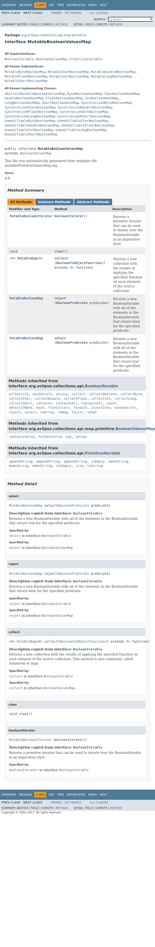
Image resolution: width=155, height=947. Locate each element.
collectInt (101, 398)
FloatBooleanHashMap (64, 98)
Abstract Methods (93, 202)
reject (60, 298)
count (111, 403)
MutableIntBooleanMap (69, 76)
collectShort (20, 403)
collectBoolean (103, 394)
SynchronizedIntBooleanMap (83, 112)
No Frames (73, 13)
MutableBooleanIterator (31, 216)
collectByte (131, 394)
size (79, 466)
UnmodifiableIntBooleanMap (29, 130)
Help (103, 5)
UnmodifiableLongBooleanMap (81, 130)
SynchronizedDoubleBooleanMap (84, 107)
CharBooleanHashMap (122, 94)
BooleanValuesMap (51, 59)
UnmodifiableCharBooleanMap (82, 121)
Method (62, 24)
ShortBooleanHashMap (60, 103)
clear (59, 251)
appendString (20, 461)
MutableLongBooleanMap (111, 76)
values (81, 437)
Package (25, 5)
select (60, 338)
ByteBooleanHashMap (84, 94)
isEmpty (98, 461)
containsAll (66, 403)
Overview (8, 5)
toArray (47, 412)
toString (95, 466)
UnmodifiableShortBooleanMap (31, 134)
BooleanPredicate (72, 303)
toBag (63, 412)
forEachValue (50, 437)
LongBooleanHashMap (22, 103)
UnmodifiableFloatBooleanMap (87, 125)
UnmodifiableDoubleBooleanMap (32, 125)
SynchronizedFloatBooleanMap (31, 112)
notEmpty (63, 466)
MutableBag (27, 258)
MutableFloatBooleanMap (26, 76)
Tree (60, 5)
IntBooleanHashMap (101, 98)
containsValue (22, 437)
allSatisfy (18, 394)
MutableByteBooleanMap (25, 72)
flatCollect (59, 407)
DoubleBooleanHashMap (24, 98)
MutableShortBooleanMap (26, 81)
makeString (118, 461)
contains (44, 403)
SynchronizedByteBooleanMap (106, 103)
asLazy (62, 394)
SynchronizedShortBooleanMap (83, 116)
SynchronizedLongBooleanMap (30, 116)
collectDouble (47, 398)
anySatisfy (42, 394)
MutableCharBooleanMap (68, 72)
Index (92, 5)
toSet (92, 412)
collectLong (125, 398)
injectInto (101, 407)
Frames (56, 13)
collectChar (20, 398)
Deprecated (76, 5)
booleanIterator (68, 216)
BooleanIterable (19, 59)
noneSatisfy (125, 407)
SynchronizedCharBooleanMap (30, 107)
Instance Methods (54, 202)
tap (68, 437)
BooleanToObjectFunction (78, 263)
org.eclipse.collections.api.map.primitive (53, 35)
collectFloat (75, 398)
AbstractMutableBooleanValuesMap (35, 94)
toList (77, 412)
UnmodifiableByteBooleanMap (30, 121)
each (40, 407)
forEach (80, 407)
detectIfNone (20, 407)
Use (51, 5)
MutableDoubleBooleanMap (113, 72)
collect (61, 258)
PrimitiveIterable (85, 59)
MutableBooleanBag (26, 298)
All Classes (99, 13)
